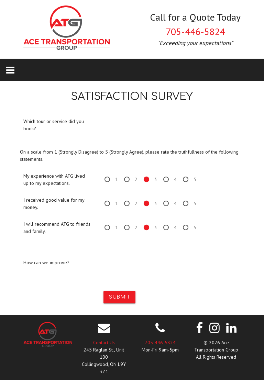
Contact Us (104, 342)
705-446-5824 (195, 31)
